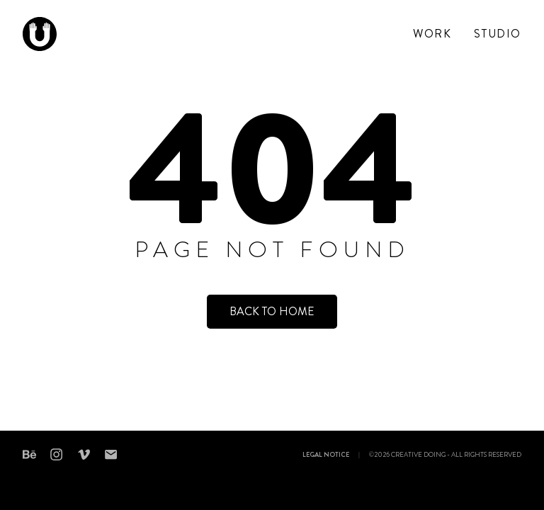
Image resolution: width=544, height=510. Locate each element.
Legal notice (325, 455)
